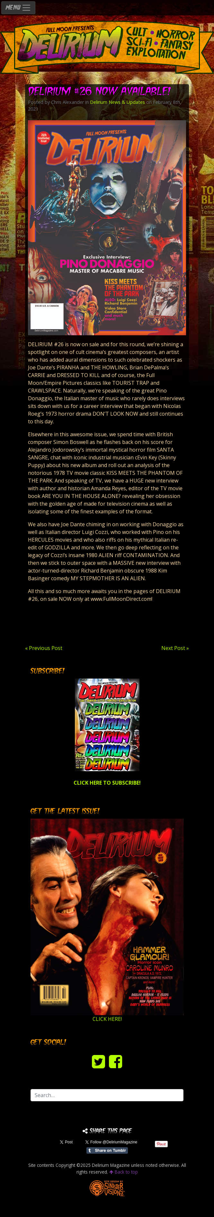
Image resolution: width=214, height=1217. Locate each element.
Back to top (123, 1172)
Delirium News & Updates (117, 102)
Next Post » (175, 648)
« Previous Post (43, 648)
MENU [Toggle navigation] (18, 8)
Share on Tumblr (107, 1150)
